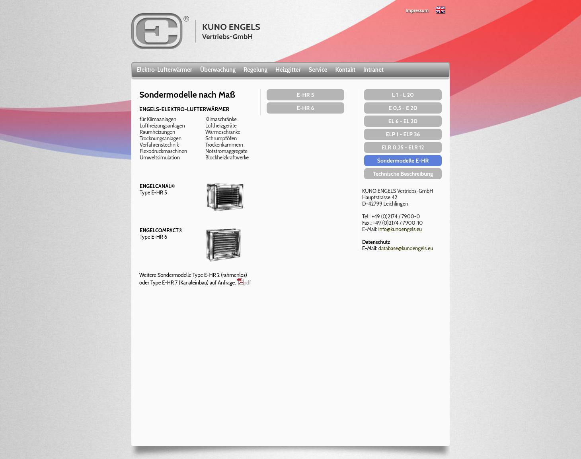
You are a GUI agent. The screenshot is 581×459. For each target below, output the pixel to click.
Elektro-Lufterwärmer (164, 69)
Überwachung (218, 69)
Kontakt (345, 69)
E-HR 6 (305, 108)
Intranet (373, 69)
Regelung (255, 69)
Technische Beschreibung (403, 173)
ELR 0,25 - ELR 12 (403, 147)
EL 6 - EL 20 (403, 121)
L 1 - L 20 (403, 94)
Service (318, 69)
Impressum (417, 10)
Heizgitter (288, 69)
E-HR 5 (305, 94)
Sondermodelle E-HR (403, 160)
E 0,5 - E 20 (402, 108)
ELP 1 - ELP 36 (403, 134)
